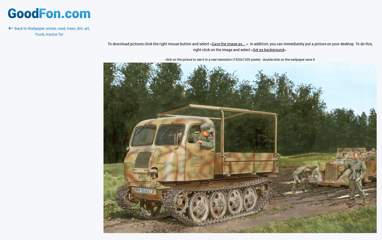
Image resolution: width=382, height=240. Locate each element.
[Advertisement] (49, 100)
